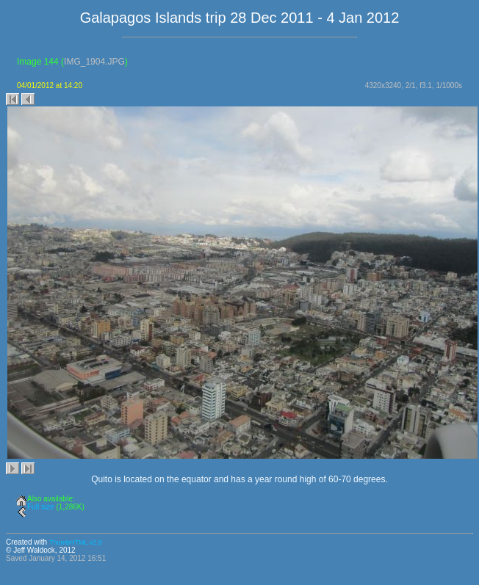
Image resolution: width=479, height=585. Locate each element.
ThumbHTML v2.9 (75, 542)
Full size (40, 507)
